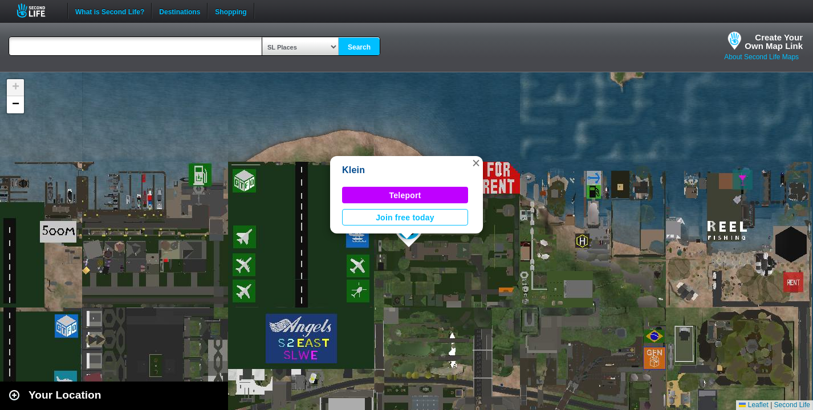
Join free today (405, 217)
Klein (353, 170)
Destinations (179, 11)
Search (359, 47)
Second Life (37, 10)
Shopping (230, 11)
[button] (476, 163)
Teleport (405, 195)
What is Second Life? (109, 11)
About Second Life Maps (761, 57)
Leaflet (753, 405)
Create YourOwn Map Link (774, 41)
